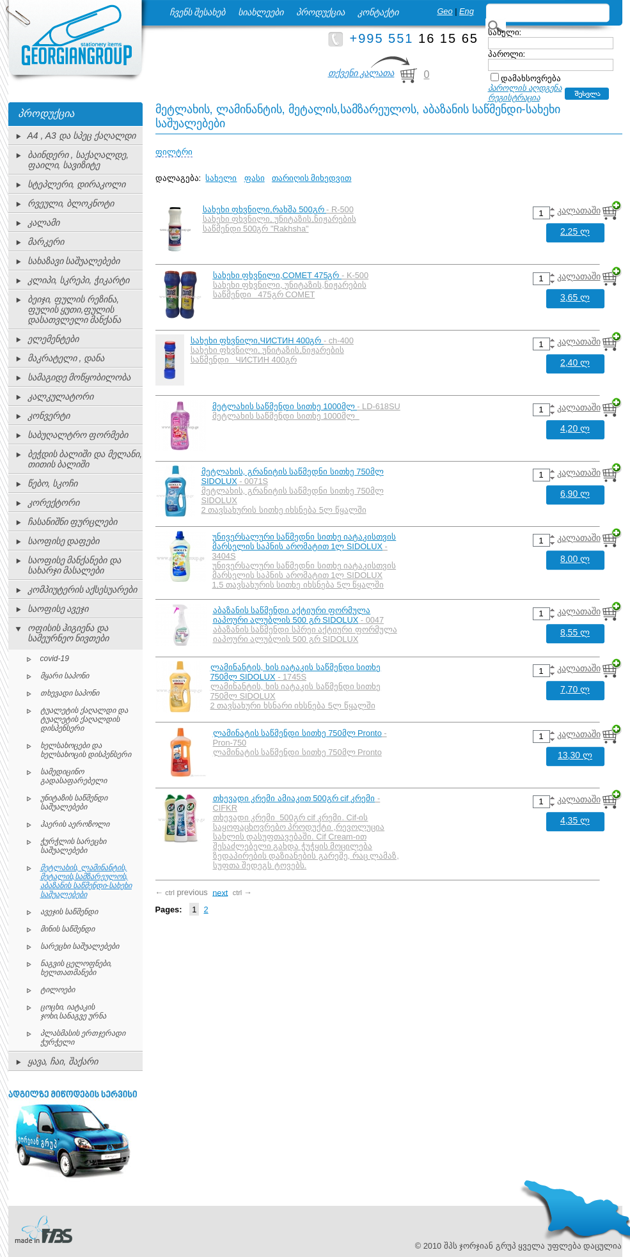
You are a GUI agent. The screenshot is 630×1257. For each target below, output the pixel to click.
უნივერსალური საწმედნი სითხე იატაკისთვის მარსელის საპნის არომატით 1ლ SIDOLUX (304, 541)
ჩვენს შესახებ (197, 12)
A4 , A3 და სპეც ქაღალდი (82, 135)
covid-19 (54, 658)
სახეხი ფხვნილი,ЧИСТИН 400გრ (257, 340)
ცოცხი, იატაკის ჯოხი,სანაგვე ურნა (73, 1011)
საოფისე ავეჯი (58, 609)
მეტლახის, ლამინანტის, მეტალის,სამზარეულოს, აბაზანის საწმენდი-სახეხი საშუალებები (86, 881)
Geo (444, 11)
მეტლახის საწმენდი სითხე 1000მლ (285, 406)
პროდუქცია (320, 12)
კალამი (43, 222)
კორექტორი (53, 502)
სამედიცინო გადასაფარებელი (73, 776)
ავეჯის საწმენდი (69, 911)
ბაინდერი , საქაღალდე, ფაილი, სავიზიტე (78, 160)
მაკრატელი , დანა (66, 358)
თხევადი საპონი (69, 693)
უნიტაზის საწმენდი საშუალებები (73, 802)
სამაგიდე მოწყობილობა (79, 377)
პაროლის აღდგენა (525, 88)
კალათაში (579, 210)
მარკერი (46, 242)
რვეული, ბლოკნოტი (71, 203)
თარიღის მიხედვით (312, 178)
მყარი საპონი (64, 675)
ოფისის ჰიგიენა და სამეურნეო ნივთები (68, 633)
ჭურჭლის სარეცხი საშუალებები (73, 846)
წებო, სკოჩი (53, 483)
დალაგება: (178, 178)
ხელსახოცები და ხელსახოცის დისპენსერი (85, 750)
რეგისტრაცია (514, 97)
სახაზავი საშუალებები (74, 261)
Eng (466, 11)
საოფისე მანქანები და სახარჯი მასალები (75, 565)
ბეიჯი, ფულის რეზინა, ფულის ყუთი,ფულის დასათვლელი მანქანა (75, 309)
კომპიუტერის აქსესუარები (83, 589)
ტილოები (57, 989)
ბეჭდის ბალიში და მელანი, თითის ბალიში (85, 459)
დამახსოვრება (531, 78)
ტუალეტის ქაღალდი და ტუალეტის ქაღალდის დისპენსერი (84, 719)
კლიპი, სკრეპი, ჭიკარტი (79, 280)
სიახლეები (260, 12)
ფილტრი (174, 152)
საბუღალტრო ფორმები (78, 435)
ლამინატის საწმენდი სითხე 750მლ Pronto (297, 733)
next (220, 892)
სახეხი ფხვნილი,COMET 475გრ (277, 275)
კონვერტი (49, 415)
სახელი (221, 178)
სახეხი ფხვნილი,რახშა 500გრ (265, 209)
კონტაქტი (378, 12)
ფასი (254, 178)
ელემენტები (53, 339)
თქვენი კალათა (361, 73)
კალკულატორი (60, 396)
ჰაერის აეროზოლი (74, 824)
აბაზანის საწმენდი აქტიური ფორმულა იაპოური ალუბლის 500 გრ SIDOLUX (292, 615)
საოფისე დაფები (64, 541)
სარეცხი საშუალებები (79, 946)
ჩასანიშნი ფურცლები (73, 522)
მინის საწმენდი (67, 929)
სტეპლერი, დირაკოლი (77, 184)
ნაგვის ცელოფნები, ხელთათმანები (76, 968)
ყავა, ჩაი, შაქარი (63, 1061)
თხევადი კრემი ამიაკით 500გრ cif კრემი (294, 798)
